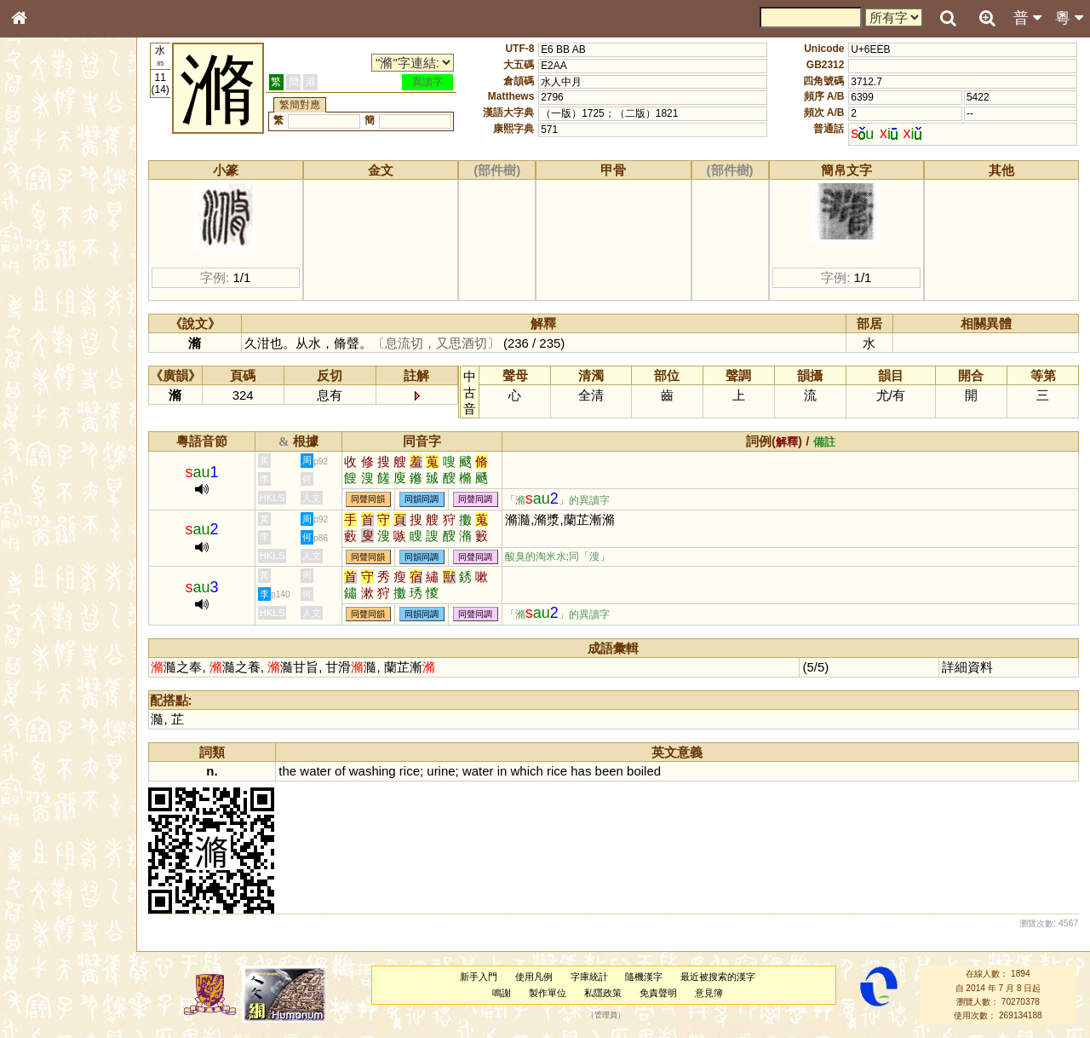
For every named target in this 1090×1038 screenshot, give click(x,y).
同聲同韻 (379, 500)
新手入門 (483, 977)
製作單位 (552, 993)
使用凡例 (538, 977)
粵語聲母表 (46, 355)
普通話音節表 (52, 473)
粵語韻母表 (46, 372)
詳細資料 (969, 667)
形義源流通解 (52, 294)
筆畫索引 (41, 245)
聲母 (34, 457)
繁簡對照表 (46, 584)
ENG (75, 188)
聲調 (81, 457)
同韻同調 (433, 500)
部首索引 (41, 228)
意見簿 (713, 993)
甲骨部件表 (46, 261)
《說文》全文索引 (62, 535)
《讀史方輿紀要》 (62, 551)
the (298, 771)
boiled (654, 771)
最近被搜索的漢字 (723, 977)
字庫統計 (593, 977)
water (326, 771)
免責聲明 (662, 993)
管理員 (611, 1016)
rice (420, 771)
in (513, 771)
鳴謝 (506, 993)
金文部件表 (46, 278)
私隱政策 (608, 993)
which (537, 771)
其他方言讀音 (52, 489)
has (591, 771)
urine (452, 771)
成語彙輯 (41, 568)
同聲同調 (486, 500)
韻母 (58, 457)
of (350, 771)
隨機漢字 (649, 977)
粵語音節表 (46, 339)
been (619, 771)
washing (382, 771)
